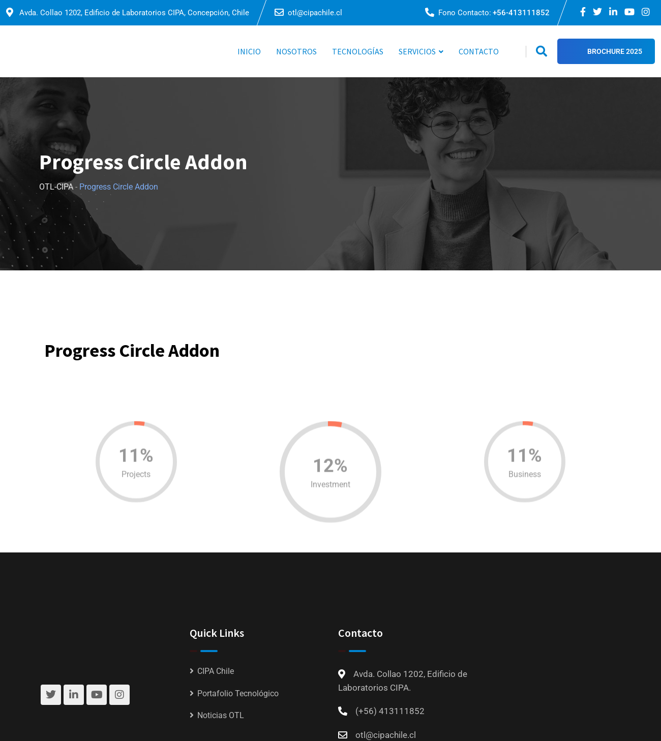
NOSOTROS (296, 51)
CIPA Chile (215, 671)
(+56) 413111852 (390, 711)
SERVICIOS (417, 51)
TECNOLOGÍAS (357, 51)
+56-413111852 (521, 12)
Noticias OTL (220, 715)
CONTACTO (479, 51)
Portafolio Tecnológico (238, 693)
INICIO (249, 51)
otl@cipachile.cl (315, 12)
